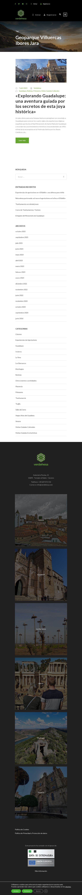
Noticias (30, 91)
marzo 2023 (20, 266)
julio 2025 (19, 243)
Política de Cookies (22, 829)
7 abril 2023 (23, 88)
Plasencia (19, 386)
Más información (41, 871)
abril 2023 (19, 260)
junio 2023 (19, 249)
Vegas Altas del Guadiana (25, 415)
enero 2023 (20, 278)
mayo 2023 (20, 255)
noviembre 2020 (21, 301)
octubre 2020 (21, 307)
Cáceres (19, 334)
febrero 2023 (20, 272)
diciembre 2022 (21, 284)
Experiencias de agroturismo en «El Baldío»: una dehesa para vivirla (40, 192)
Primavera (37, 91)
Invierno (19, 352)
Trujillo (18, 404)
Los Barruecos (21, 363)
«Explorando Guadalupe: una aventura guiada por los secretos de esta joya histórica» (41, 103)
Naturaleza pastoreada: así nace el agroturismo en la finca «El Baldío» (41, 198)
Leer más (22, 140)
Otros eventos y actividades (26, 381)
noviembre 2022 (21, 289)
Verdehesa (37, 88)
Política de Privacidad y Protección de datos (31, 833)
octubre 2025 (21, 231)
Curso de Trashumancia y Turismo (28, 210)
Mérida (41, 683)
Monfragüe (20, 369)
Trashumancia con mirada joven (27, 204)
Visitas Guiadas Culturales (50, 91)
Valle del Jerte (21, 410)
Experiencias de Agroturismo (26, 340)
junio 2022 (19, 295)
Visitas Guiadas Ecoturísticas (26, 433)
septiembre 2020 (22, 313)
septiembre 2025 (22, 237)
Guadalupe (22, 91)
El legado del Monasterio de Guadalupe (30, 216)
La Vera (18, 357)
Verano (18, 421)
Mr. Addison (58, 889)
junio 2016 (19, 318)
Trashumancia (21, 398)
